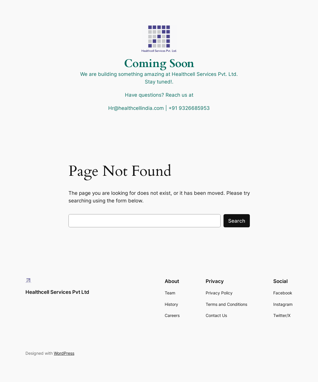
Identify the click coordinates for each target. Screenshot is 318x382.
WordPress (64, 353)
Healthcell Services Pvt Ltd (57, 292)
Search (236, 221)
